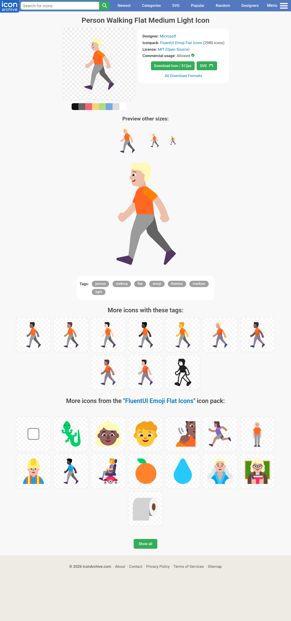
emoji (157, 284)
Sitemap (215, 566)
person (100, 284)
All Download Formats (183, 75)
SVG (176, 5)
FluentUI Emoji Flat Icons (181, 42)
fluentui (177, 284)
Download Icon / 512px (172, 66)
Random (223, 5)
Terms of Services (188, 566)
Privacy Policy (158, 566)
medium (199, 284)
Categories (151, 5)
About (120, 566)
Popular (197, 5)
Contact (135, 566)
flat (140, 284)
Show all (145, 544)
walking (122, 284)
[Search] (104, 5)
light (98, 292)
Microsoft (168, 36)
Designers (250, 5)
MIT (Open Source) (174, 49)
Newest (124, 5)
